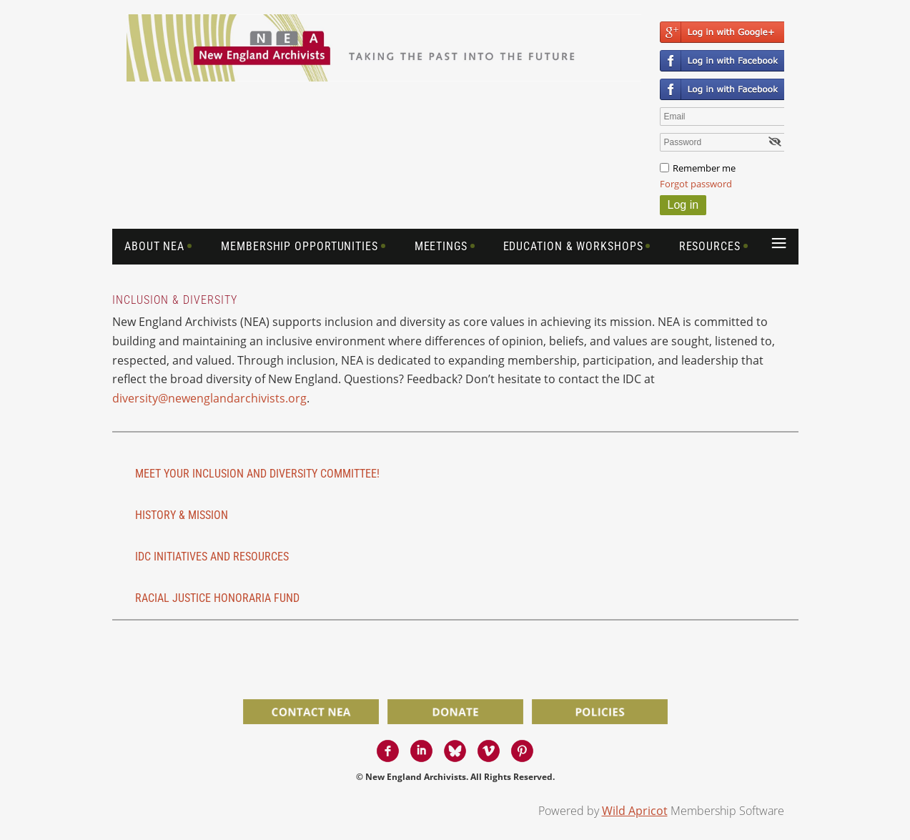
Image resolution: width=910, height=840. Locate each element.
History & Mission (181, 515)
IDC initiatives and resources (212, 556)
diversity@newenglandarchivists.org (209, 398)
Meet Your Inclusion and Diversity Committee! (257, 473)
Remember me (704, 168)
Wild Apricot (635, 811)
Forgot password (696, 183)
